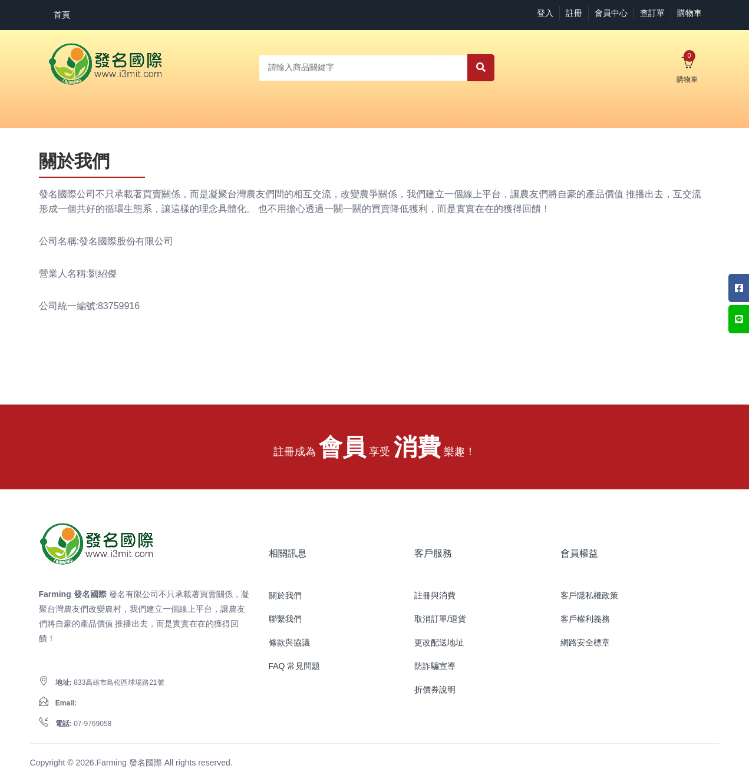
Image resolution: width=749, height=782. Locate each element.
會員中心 (611, 13)
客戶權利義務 (585, 619)
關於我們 (285, 595)
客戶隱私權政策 (589, 595)
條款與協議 (289, 642)
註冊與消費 (435, 595)
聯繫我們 (285, 619)
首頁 (62, 14)
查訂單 (652, 13)
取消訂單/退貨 (440, 619)
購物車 (689, 13)
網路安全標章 (585, 642)
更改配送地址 (439, 642)
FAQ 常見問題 (295, 666)
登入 (545, 13)
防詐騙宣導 (435, 666)
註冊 (574, 13)
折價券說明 (435, 689)
